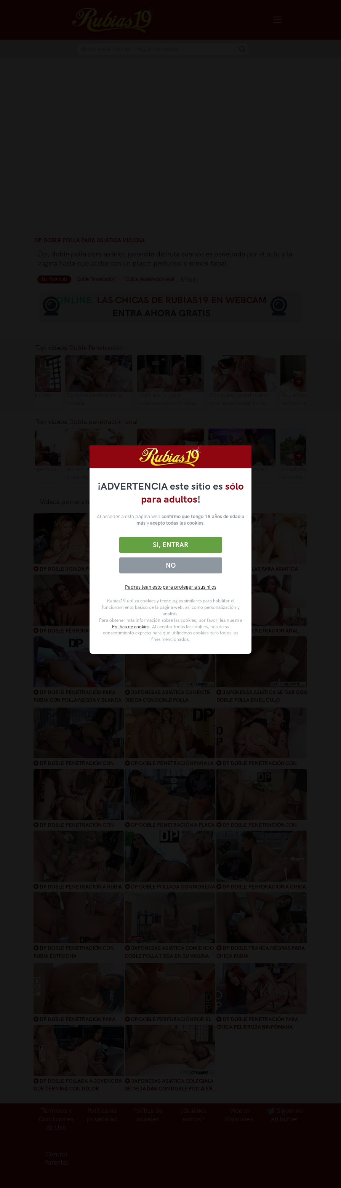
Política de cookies (130, 626)
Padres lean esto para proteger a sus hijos (170, 587)
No (171, 565)
